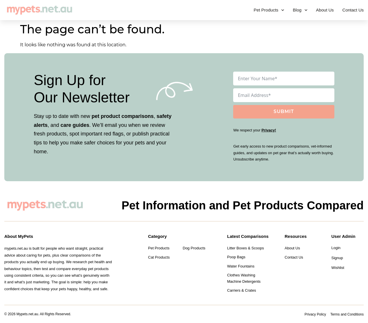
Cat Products (159, 257)
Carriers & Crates (241, 290)
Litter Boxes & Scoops (245, 248)
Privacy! (268, 130)
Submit (284, 111)
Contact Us (353, 9)
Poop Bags (236, 257)
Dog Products (194, 248)
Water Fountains (240, 266)
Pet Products (269, 10)
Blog (300, 10)
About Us (325, 9)
